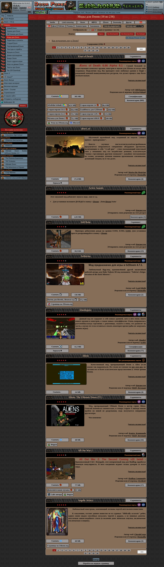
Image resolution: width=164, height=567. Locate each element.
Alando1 (142, 340)
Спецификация (135, 96)
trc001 (143, 342)
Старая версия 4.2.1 (58, 114)
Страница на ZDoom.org (60, 304)
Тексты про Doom (13, 67)
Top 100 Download (13, 70)
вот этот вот (137, 367)
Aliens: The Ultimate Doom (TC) (85, 397)
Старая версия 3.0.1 (58, 109)
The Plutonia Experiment (14, 158)
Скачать (7, 25)
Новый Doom (12, 28)
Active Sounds (96, 188)
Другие (129, 22)
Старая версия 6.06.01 (92, 118)
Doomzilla (141, 175)
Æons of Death (85, 56)
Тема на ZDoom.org (58, 123)
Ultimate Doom (10, 164)
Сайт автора (55, 494)
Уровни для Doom (13, 31)
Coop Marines (10, 172)
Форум (52, 444)
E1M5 (128, 231)
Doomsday (117, 22)
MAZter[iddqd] (139, 92)
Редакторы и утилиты (15, 40)
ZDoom (106, 22)
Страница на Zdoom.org (58, 546)
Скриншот (135, 222)
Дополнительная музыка (60, 490)
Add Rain (85, 222)
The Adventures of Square (14, 167)
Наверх (96, 559)
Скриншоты (135, 56)
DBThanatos (140, 90)
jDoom (96, 201)
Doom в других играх (15, 61)
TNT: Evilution (10, 161)
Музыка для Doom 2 (58, 118)
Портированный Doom (15, 46)
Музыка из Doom (13, 52)
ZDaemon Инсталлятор (14, 140)
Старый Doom (12, 43)
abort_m (85, 128)
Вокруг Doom (12, 58)
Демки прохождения (14, 55)
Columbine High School (13, 135)
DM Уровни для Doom (15, 34)
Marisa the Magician (137, 172)
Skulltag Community (137, 478)
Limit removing (68, 22)
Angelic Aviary (85, 500)
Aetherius (85, 256)
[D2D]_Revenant (139, 388)
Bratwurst (8, 145)
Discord (75, 123)
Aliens (85, 355)
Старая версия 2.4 (90, 105)
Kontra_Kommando (137, 433)
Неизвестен (141, 210)
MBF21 (94, 22)
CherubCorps (140, 534)
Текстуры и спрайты (14, 49)
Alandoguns (85, 310)
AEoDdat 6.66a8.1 (57, 105)
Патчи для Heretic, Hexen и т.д (62, 299)
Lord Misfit (141, 288)
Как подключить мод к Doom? (65, 41)
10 (92, 30)
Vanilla (52, 22)
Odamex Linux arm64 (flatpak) (16, 178)
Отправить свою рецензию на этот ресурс (126, 213)
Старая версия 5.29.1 (91, 114)
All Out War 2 (85, 450)
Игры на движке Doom (15, 64)
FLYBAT (142, 481)
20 (95, 30)
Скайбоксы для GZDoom (93, 109)
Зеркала (57, 183)
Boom (82, 22)
